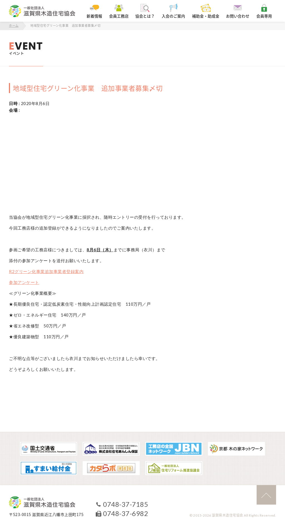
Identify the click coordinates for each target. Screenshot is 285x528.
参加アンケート (24, 282)
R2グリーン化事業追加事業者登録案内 (46, 271)
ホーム (14, 25)
